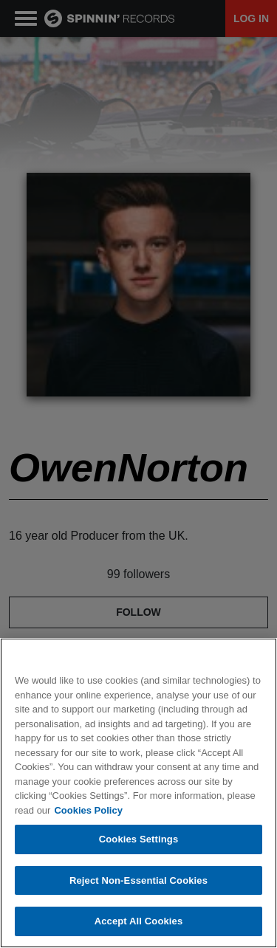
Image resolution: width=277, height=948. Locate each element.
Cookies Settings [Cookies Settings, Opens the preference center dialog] (139, 839)
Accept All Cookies (139, 921)
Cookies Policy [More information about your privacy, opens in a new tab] (88, 810)
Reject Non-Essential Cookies (138, 880)
